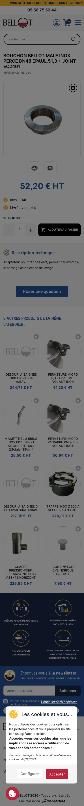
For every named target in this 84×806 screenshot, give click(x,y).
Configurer (29, 773)
